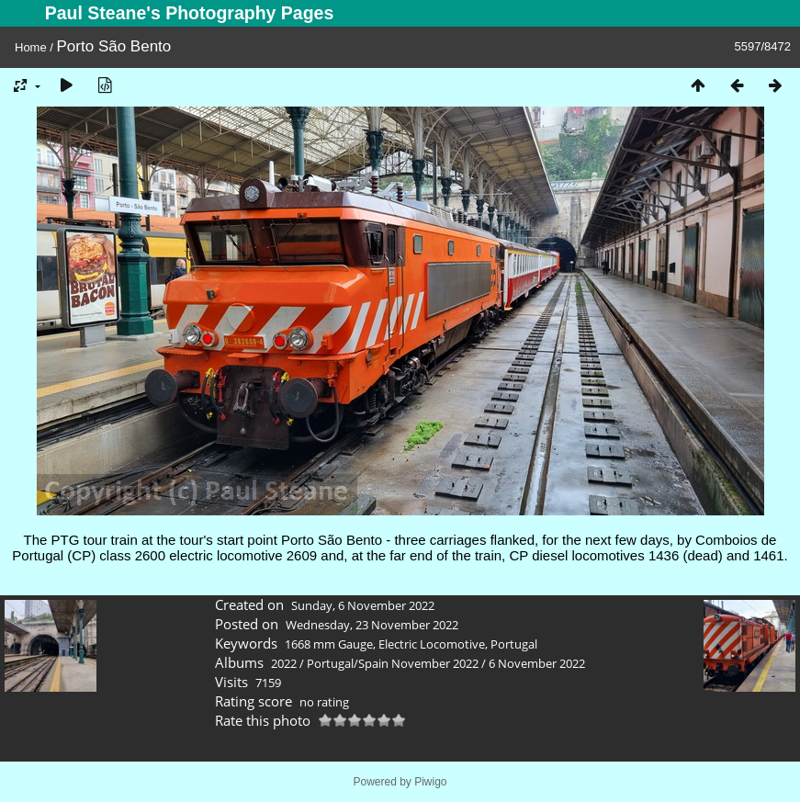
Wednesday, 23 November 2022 (372, 624)
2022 (284, 663)
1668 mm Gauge (329, 644)
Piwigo (430, 781)
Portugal (513, 644)
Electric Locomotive (431, 644)
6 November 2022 (537, 663)
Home (31, 47)
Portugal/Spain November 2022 (393, 663)
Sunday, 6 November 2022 (362, 605)
